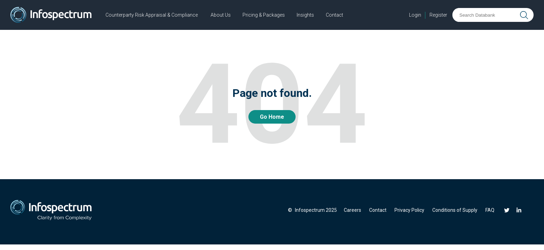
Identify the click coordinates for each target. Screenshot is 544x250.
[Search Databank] (485, 15)
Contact (334, 15)
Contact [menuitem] (377, 210)
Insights (305, 15)
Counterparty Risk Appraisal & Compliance (151, 15)
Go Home (272, 117)
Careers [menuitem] (352, 210)
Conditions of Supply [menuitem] (454, 210)
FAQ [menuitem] (489, 210)
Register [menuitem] (438, 15)
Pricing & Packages (264, 15)
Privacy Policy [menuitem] (409, 210)
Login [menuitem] (415, 15)
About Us (221, 15)
